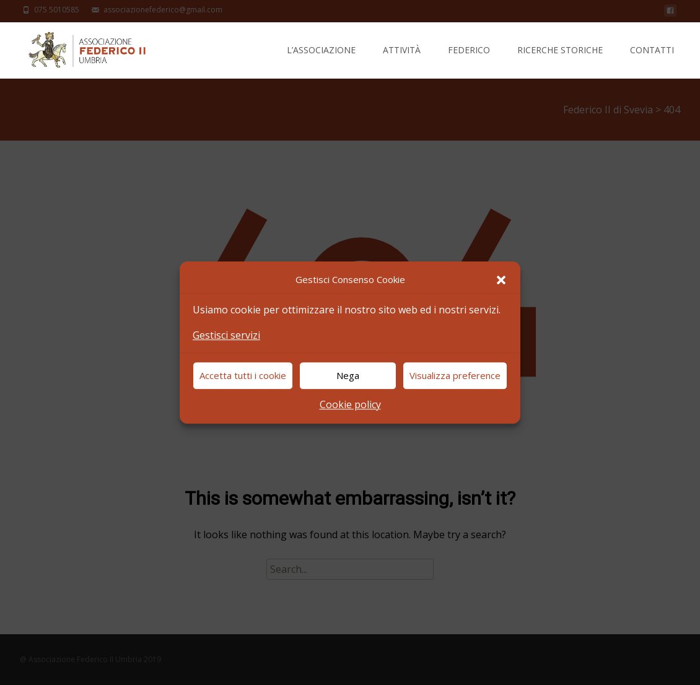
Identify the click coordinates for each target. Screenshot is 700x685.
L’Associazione (321, 61)
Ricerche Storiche (560, 61)
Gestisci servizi (226, 335)
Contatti (652, 61)
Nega (347, 376)
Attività (402, 61)
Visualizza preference (455, 376)
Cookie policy (350, 404)
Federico (469, 61)
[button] (501, 280)
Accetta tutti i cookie (242, 376)
